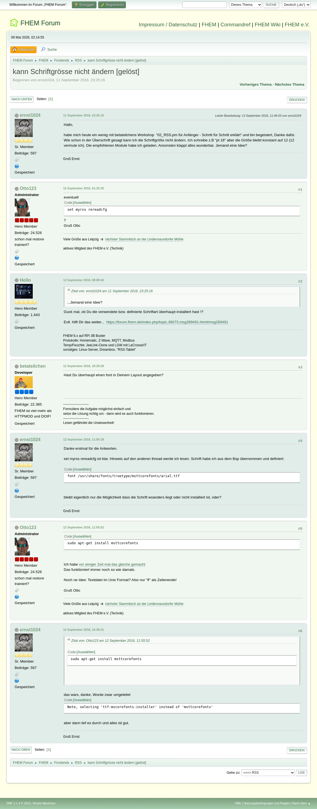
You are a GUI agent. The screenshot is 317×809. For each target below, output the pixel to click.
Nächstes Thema (289, 84)
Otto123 (28, 188)
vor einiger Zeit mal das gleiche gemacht (112, 564)
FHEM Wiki (267, 24)
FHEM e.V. (297, 24)
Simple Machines (43, 803)
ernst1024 (30, 115)
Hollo (25, 280)
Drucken (297, 99)
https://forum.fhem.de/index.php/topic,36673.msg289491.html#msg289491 (167, 322)
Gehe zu (233, 772)
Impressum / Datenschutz (168, 24)
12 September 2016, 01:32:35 (83, 188)
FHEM (209, 24)
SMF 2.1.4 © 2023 (18, 803)
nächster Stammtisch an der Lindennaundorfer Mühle (144, 239)
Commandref (235, 24)
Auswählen (82, 203)
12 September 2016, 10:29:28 (83, 366)
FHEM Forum (40, 23)
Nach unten (22, 99)
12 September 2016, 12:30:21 (83, 629)
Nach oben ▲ (301, 803)
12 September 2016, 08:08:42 (83, 280)
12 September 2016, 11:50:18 (83, 439)
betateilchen (32, 366)
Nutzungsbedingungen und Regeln (267, 803)
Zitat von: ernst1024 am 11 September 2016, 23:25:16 (112, 291)
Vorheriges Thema (256, 84)
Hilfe (238, 803)
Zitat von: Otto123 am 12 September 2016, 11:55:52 (110, 641)
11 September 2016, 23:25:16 (83, 115)
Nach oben (21, 749)
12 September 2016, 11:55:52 (83, 527)
